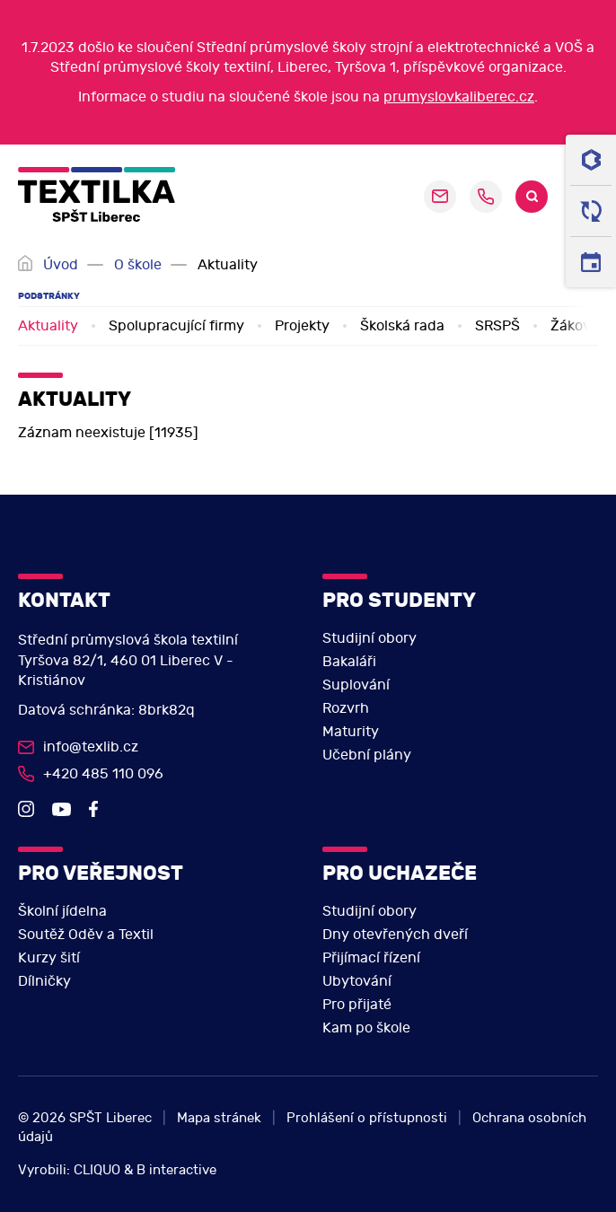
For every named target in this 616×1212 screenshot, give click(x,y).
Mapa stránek (219, 1118)
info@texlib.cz (90, 747)
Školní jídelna (62, 911)
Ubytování (357, 981)
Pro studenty (399, 600)
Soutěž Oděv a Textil (86, 935)
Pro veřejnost (100, 873)
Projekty (302, 326)
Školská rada (402, 326)
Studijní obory (369, 638)
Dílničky (44, 981)
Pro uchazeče (399, 873)
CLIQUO (97, 1170)
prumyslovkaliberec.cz (458, 97)
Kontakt (64, 600)
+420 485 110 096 (486, 196)
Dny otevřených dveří (395, 935)
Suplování (356, 685)
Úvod (60, 265)
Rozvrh (345, 708)
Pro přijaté (357, 1005)
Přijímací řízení (371, 958)
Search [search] (531, 196)
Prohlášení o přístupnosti (366, 1118)
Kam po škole (366, 1028)
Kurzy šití (49, 958)
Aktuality (48, 326)
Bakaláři (349, 662)
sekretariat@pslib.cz (440, 196)
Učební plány (366, 755)
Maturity (350, 732)
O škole (138, 265)
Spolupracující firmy (176, 326)
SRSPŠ (497, 326)
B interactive (176, 1170)
